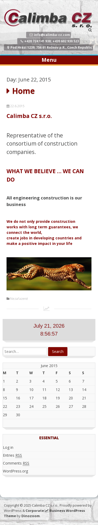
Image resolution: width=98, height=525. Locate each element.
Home (23, 90)
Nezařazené (19, 299)
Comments (16, 463)
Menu (49, 59)
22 (5, 406)
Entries (12, 455)
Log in (8, 447)
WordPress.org (15, 471)
